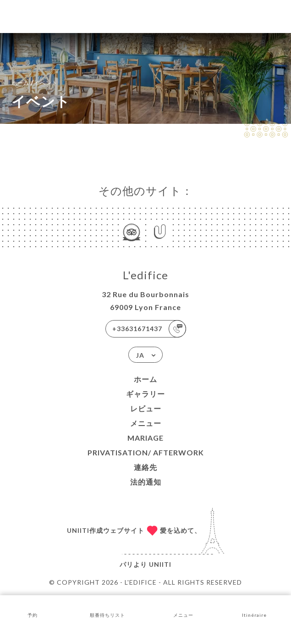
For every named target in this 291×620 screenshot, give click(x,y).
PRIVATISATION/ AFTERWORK (146, 452)
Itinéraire (254, 607)
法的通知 (145, 481)
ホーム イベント (34, 82)
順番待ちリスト (107, 607)
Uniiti (160, 564)
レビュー (145, 408)
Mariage (145, 437)
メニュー (145, 423)
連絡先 (145, 467)
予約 (32, 607)
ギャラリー (145, 393)
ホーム (145, 379)
